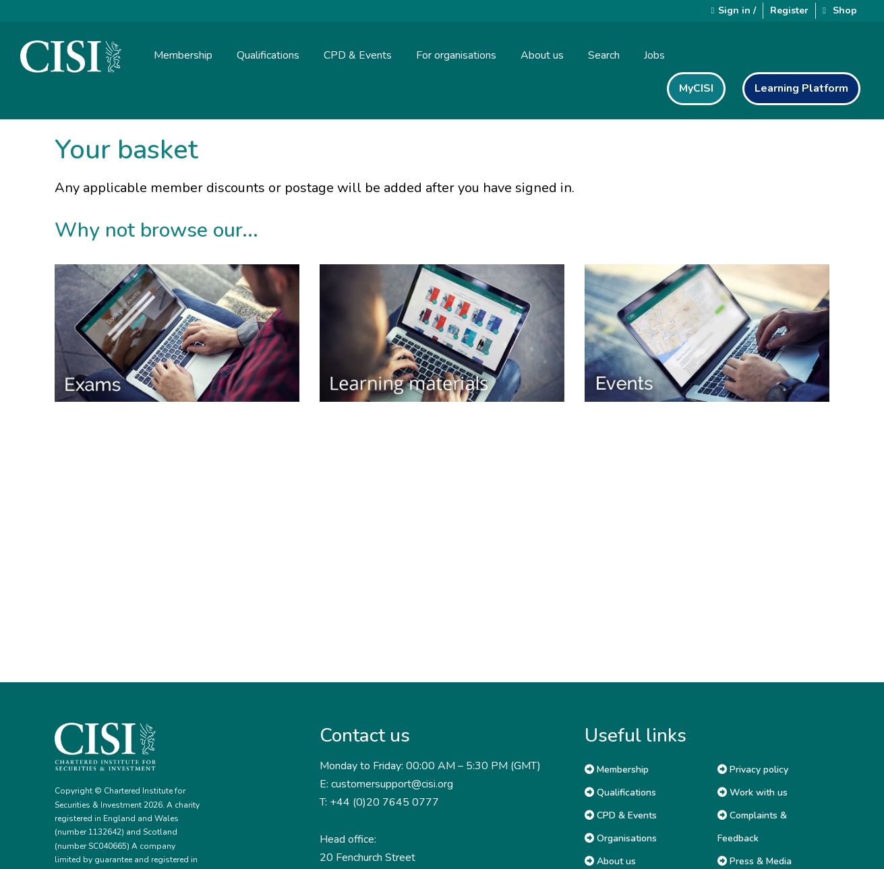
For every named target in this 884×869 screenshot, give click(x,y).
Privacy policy (752, 769)
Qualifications (620, 792)
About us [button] (542, 55)
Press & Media (754, 861)
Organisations (621, 838)
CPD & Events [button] (358, 55)
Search (604, 55)
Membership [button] (183, 55)
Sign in (734, 10)
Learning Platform (801, 88)
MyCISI (696, 88)
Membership (617, 769)
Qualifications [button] (268, 55)
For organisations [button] (456, 55)
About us (610, 861)
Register (789, 10)
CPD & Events (621, 815)
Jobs (654, 55)
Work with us (752, 792)
